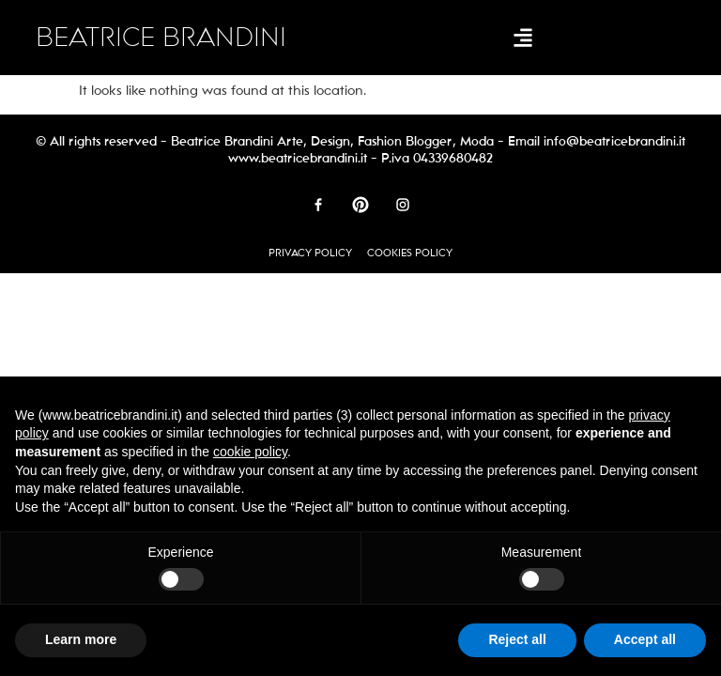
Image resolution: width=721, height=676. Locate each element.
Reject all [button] (516, 639)
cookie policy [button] (250, 451)
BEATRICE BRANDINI (161, 37)
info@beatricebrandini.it (614, 141)
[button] (522, 38)
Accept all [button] (645, 639)
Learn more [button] (80, 639)
